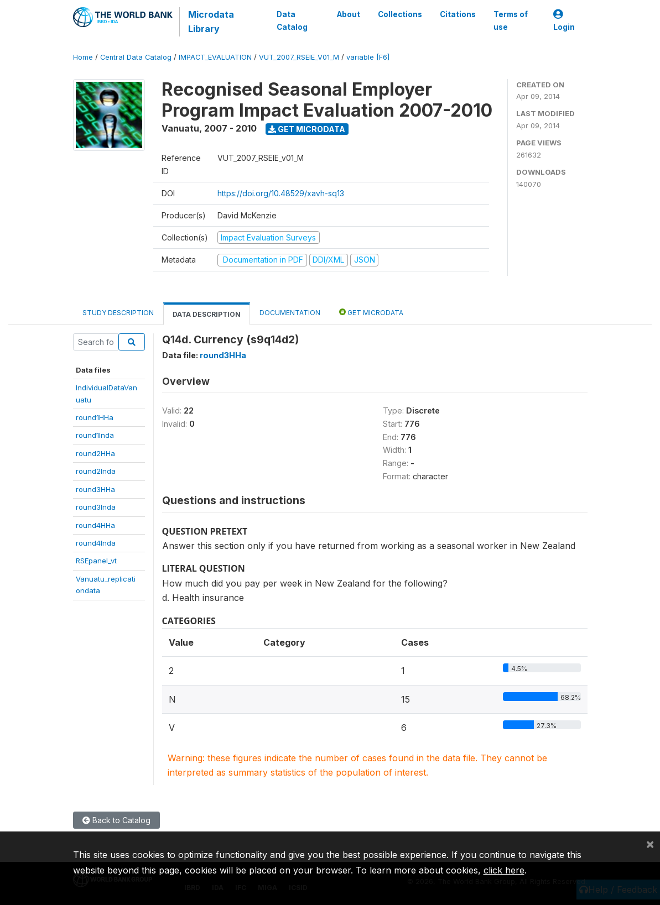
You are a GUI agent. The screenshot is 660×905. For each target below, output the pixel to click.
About (348, 14)
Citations (458, 14)
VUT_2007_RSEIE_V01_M (299, 57)
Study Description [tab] (118, 312)
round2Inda (96, 471)
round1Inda (95, 435)
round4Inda (96, 542)
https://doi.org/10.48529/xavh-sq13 (280, 193)
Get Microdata (306, 129)
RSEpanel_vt (96, 560)
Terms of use (510, 20)
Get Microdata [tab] (371, 312)
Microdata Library (211, 21)
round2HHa (95, 453)
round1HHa (94, 417)
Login (564, 21)
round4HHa (95, 525)
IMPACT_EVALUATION (215, 57)
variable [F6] (367, 57)
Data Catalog (292, 20)
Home (83, 57)
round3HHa (95, 489)
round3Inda (96, 507)
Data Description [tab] (207, 314)
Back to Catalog (116, 820)
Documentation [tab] (289, 312)
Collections (400, 14)
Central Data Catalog (136, 57)
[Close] (650, 843)
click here (504, 870)
